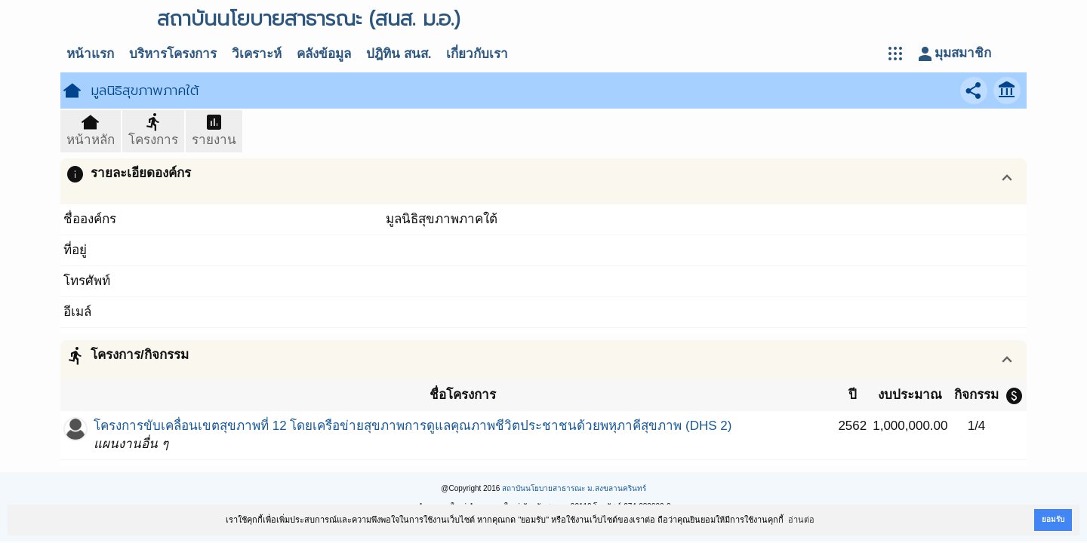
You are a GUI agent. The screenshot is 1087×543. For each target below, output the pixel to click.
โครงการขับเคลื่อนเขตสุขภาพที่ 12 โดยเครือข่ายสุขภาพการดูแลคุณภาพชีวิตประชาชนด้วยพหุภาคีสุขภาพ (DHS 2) (412, 426)
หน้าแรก (90, 54)
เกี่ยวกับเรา (477, 54)
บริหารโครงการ (173, 54)
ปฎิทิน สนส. (398, 54)
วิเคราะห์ (257, 54)
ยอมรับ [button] (1053, 519)
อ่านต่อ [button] (801, 519)
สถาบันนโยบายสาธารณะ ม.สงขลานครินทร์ (574, 488)
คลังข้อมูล (324, 54)
